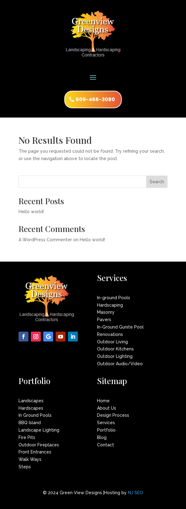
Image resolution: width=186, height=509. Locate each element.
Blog (102, 437)
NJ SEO (135, 492)
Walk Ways (30, 459)
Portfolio (106, 430)
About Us (106, 408)
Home (103, 400)
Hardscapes (31, 408)
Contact (105, 444)
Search (157, 181)
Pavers (104, 319)
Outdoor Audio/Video (120, 363)
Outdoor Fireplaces (39, 444)
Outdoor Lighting (115, 356)
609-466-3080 (95, 99)
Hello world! (31, 211)
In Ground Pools (35, 415)
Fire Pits (27, 437)
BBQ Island (30, 422)
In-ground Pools (113, 297)
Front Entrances (35, 451)
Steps (25, 466)
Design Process (113, 415)
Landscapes (31, 400)
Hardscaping (110, 305)
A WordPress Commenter (45, 239)
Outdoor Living (112, 341)
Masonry (106, 312)
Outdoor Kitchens (115, 348)
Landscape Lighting (39, 430)
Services (106, 422)
